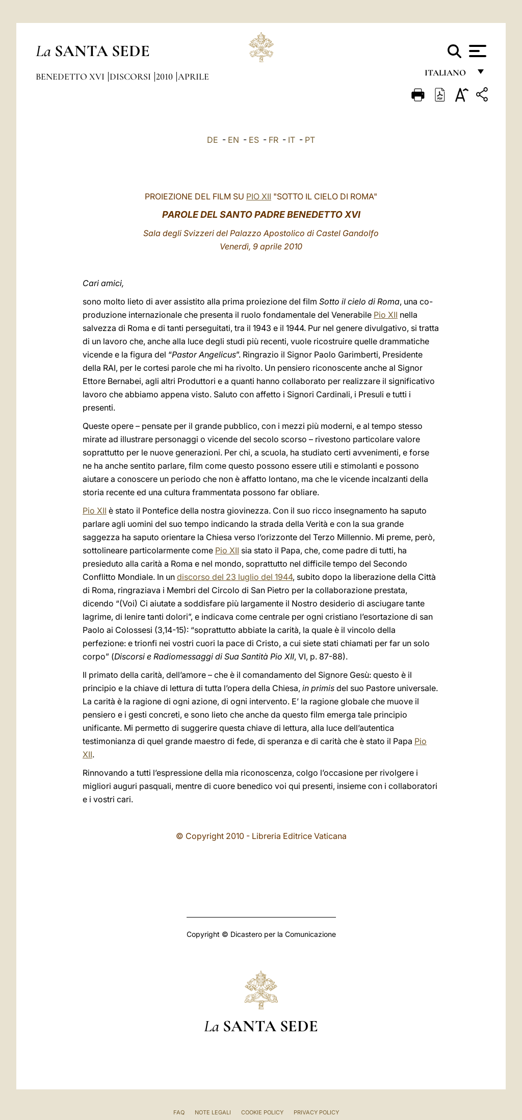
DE (212, 140)
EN (233, 140)
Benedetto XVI (71, 76)
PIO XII (258, 196)
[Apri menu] (476, 51)
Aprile (193, 76)
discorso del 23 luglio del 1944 (235, 577)
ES (254, 140)
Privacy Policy (316, 1112)
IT (291, 140)
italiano (447, 75)
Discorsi (131, 76)
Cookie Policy (262, 1112)
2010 (165, 76)
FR (273, 140)
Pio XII (386, 315)
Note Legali (213, 1112)
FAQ (179, 1112)
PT (310, 140)
